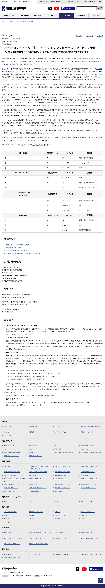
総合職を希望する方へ (61, 554)
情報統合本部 (33, 484)
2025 (30, 501)
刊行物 (6, 515)
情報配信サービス (34, 515)
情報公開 (31, 452)
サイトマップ (59, 426)
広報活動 (11, 21)
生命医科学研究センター (62, 484)
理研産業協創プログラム (88, 472)
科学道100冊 (58, 518)
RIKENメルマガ (69, 8)
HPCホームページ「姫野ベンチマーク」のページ (23, 405)
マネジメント (84, 449)
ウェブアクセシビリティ (11, 435)
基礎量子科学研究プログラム (12, 472)
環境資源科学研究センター (62, 488)
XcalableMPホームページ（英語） (18, 334)
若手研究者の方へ (34, 554)
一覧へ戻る (89, 36)
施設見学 (31, 518)
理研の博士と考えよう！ (36, 512)
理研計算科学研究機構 (14, 248)
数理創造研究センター (35, 479)
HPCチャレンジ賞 (10, 64)
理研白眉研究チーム (86, 475)
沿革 (56, 445)
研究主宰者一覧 (8, 466)
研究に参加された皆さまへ (11, 456)
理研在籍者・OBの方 (73, 2)
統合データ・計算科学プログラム (64, 466)
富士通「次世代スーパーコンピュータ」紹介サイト (24, 253)
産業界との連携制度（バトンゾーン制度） (40, 533)
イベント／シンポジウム (88, 512)
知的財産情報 (7, 532)
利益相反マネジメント (35, 456)
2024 (56, 501)
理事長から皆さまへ (9, 445)
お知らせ (19, 21)
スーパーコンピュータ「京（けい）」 (40, 61)
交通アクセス (6, 2)
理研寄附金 (43, 2)
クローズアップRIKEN (10, 512)
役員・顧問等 (33, 445)
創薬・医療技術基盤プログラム (38, 472)
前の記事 (79, 36)
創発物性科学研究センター (88, 488)
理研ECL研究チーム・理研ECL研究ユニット (14, 480)
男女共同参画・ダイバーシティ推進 (91, 452)
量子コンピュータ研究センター (89, 479)
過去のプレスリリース (87, 501)
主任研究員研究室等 (60, 475)
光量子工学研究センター (11, 491)
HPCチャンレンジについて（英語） (19, 245)
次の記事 (100, 36)
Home (4, 21)
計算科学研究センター (61, 479)
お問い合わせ (16, 2)
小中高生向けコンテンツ (92, 2)
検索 (99, 8)
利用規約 (31, 432)
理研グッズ (7, 518)
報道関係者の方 (56, 2)
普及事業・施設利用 (86, 532)
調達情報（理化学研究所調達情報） (91, 427)
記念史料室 (7, 522)
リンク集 (6, 432)
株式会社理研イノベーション (13, 538)
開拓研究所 (32, 475)
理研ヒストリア (85, 518)
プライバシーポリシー (61, 432)
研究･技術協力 (59, 532)
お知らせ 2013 (29, 21)
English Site (26, 2)
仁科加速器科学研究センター (37, 491)
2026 (5, 501)
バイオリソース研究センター (37, 488)
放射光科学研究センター (62, 491)
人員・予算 (58, 449)
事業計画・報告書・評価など (12, 452)
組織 (5, 449)
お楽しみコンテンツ (60, 515)
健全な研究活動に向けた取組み (64, 452)
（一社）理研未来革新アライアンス (91, 539)
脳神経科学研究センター (11, 488)
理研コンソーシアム (60, 538)
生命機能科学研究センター (88, 484)
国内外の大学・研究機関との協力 (38, 544)
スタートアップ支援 (35, 538)
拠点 (30, 449)
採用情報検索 (7, 554)
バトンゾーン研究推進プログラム (13, 475)
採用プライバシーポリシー (88, 432)
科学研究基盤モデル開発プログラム (91, 466)
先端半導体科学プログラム (62, 472)
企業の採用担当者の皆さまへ (12, 544)
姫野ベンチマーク (49, 113)
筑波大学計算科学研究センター (17, 250)
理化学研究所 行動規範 (87, 445)
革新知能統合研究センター (11, 484)
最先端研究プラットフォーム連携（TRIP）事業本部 (38, 467)
